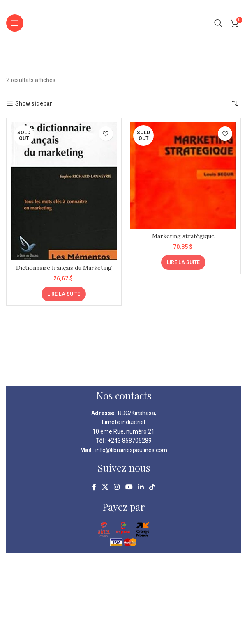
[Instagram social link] (116, 487)
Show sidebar (33, 103)
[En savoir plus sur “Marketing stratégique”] (183, 262)
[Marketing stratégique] (183, 175)
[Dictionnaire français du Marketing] (64, 191)
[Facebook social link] (94, 487)
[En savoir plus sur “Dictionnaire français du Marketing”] (64, 294)
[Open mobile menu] (15, 23)
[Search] (218, 23)
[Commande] (235, 103)
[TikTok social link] (151, 487)
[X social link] (105, 487)
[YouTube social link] (128, 487)
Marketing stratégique (183, 236)
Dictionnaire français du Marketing (64, 267)
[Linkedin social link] (140, 487)
